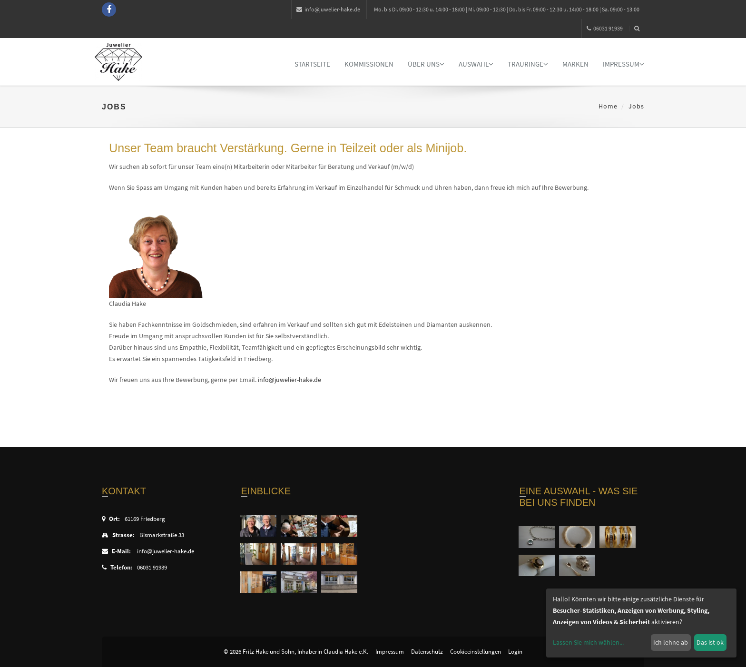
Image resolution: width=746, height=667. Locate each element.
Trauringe (528, 64)
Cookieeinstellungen (475, 651)
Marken (575, 64)
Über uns (426, 64)
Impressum (623, 64)
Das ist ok (710, 642)
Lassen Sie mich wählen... (588, 642)
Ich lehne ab (670, 642)
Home (608, 106)
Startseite (312, 64)
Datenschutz (427, 651)
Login (515, 651)
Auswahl (476, 64)
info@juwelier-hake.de (328, 9)
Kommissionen (368, 64)
